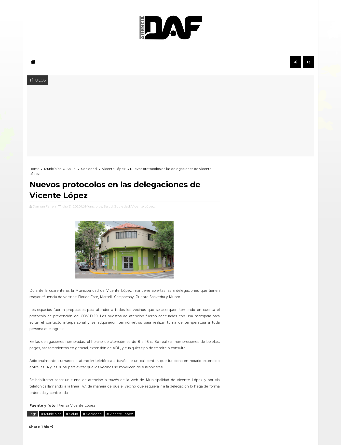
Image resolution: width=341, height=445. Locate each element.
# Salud (72, 414)
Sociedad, (122, 206)
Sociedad (89, 169)
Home (34, 169)
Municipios (52, 169)
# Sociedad (92, 414)
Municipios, (94, 206)
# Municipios (51, 414)
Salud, (108, 206)
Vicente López (113, 169)
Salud (71, 169)
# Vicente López (120, 414)
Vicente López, (143, 206)
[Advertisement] (170, 122)
